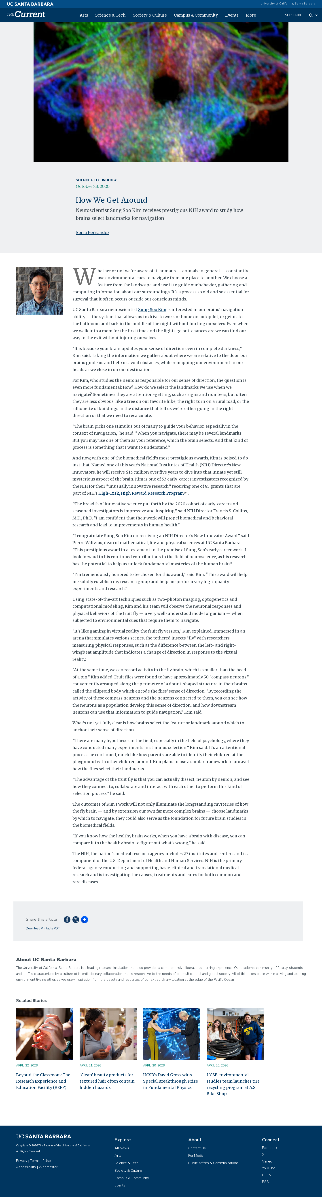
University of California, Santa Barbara (288, 3)
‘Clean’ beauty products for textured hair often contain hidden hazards (107, 1081)
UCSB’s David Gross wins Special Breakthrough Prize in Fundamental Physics (170, 1081)
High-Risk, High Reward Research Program (143, 493)
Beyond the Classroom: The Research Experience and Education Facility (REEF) (43, 1081)
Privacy (21, 1160)
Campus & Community (196, 15)
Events (232, 15)
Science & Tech (110, 15)
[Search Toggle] (313, 15)
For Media (195, 1155)
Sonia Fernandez (92, 233)
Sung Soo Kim (152, 309)
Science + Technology (96, 180)
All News (121, 1148)
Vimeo (267, 1161)
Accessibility (26, 1167)
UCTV (266, 1175)
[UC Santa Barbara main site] (30, 3)
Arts (84, 15)
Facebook (269, 1147)
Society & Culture (150, 15)
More (251, 15)
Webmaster (48, 1167)
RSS (265, 1181)
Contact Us (197, 1148)
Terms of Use (40, 1160)
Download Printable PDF (42, 928)
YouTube (268, 1168)
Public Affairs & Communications (213, 1163)
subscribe (293, 15)
